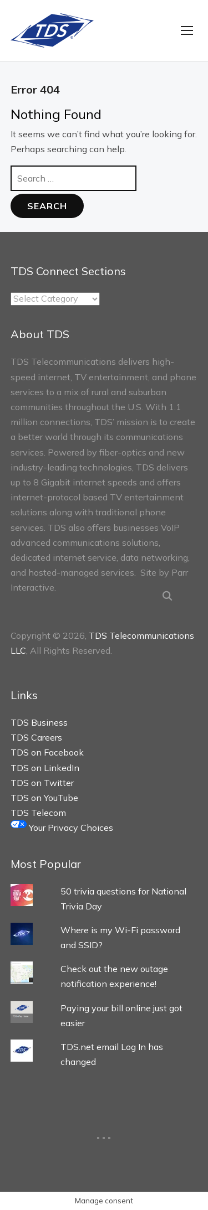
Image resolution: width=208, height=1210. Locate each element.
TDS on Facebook (47, 752)
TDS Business (39, 722)
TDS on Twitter (42, 782)
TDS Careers (36, 737)
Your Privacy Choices (62, 827)
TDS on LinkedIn (45, 767)
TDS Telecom (38, 812)
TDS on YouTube (44, 797)
